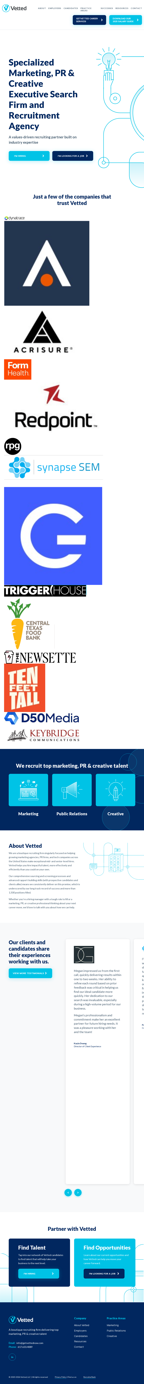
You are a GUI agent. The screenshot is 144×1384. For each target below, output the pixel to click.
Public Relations (72, 814)
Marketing (28, 814)
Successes (107, 8)
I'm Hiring (20, 156)
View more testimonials (28, 973)
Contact (136, 8)
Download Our (123, 20)
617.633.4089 (25, 1346)
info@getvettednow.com (29, 1342)
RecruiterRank (89, 1377)
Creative (115, 814)
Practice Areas (86, 9)
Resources (122, 8)
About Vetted (81, 1325)
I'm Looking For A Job (71, 156)
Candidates (71, 8)
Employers (54, 8)
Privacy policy (60, 1377)
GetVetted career (87, 20)
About (42, 8)
